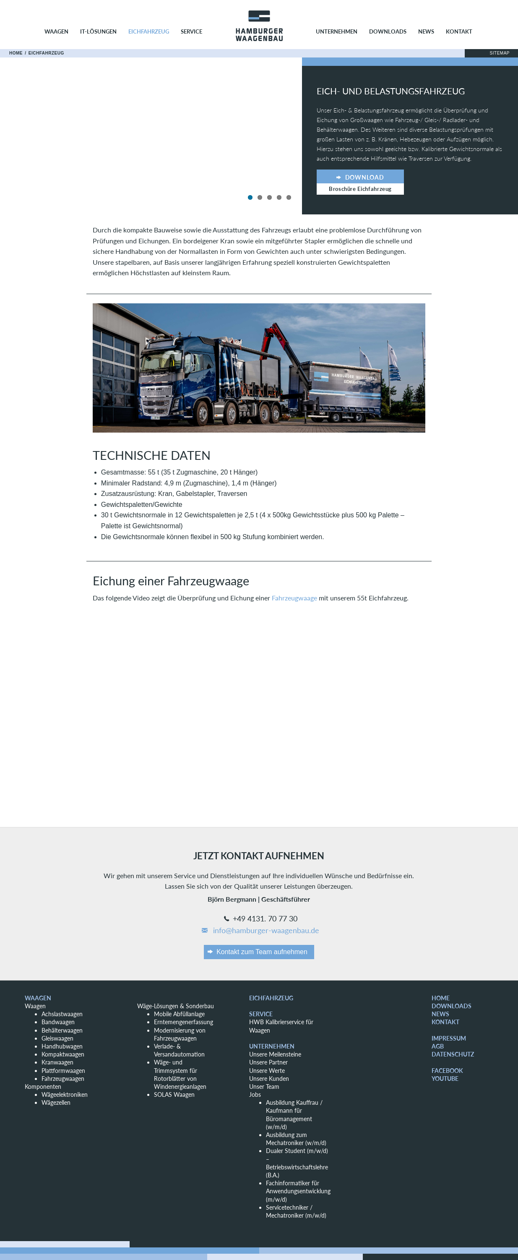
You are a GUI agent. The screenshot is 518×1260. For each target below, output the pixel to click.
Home (16, 53)
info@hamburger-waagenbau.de (259, 931)
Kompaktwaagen (63, 1054)
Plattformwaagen (63, 1070)
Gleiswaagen (57, 1038)
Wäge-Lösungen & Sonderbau (175, 1006)
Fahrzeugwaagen (63, 1078)
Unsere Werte (267, 1070)
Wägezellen (56, 1102)
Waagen (56, 31)
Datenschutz (453, 1054)
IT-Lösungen (98, 31)
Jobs (255, 1094)
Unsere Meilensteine (275, 1054)
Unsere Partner (268, 1062)
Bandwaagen (58, 1021)
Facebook (447, 1070)
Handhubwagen (62, 1046)
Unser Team (264, 1086)
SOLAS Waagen (174, 1094)
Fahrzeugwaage (294, 598)
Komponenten (43, 1086)
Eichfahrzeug (148, 31)
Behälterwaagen (62, 1030)
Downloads (387, 31)
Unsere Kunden (269, 1078)
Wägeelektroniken (65, 1094)
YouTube (445, 1078)
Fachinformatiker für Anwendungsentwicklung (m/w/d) (298, 1191)
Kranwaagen (57, 1062)
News (426, 31)
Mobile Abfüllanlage (179, 1013)
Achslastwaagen (62, 1013)
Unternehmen (336, 31)
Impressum (449, 1038)
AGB (438, 1046)
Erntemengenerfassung (183, 1021)
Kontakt (459, 31)
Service (191, 31)
